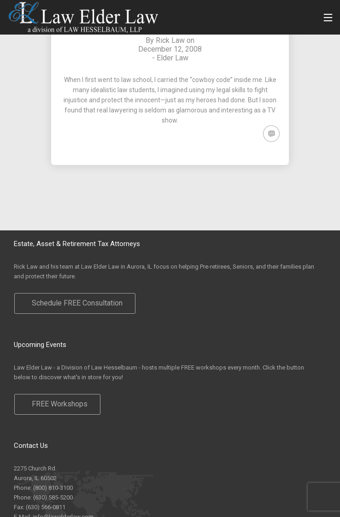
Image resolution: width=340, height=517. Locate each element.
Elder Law (172, 57)
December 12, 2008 (170, 49)
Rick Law (170, 40)
